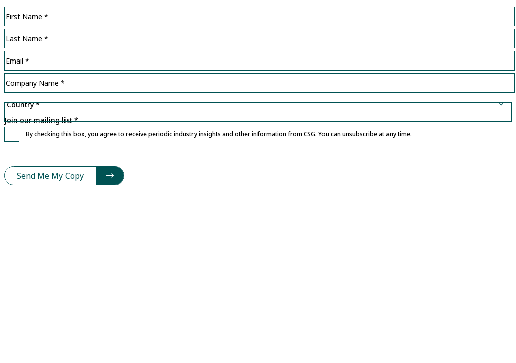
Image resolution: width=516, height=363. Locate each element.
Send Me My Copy (50, 176)
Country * (258, 96)
